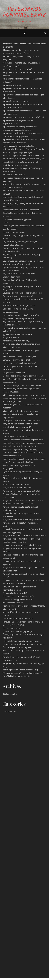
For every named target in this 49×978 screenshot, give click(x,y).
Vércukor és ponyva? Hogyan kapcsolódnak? (22, 673)
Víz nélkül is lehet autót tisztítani (17, 676)
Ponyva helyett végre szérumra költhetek (21, 491)
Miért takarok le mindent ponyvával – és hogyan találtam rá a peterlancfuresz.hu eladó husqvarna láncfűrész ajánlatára (24, 398)
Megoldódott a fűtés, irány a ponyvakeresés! (23, 375)
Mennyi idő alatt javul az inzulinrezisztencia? (22, 385)
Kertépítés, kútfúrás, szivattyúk (17, 340)
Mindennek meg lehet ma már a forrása (20, 411)
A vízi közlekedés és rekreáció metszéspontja (23, 149)
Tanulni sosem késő (11, 628)
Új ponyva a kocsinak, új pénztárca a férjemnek (24, 644)
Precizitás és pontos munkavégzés (18, 596)
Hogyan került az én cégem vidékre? (19, 318)
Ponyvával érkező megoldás (15, 593)
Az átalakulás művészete (14, 174)
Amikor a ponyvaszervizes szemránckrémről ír (23, 155)
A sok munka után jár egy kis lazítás (18, 146)
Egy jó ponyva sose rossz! (24, 733)
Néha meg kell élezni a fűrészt (16, 436)
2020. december (10, 694)
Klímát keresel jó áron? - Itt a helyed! (19, 356)
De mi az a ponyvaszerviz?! (15, 232)
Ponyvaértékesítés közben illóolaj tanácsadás (23, 519)
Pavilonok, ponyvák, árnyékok (16, 484)
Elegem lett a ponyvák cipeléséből (18, 296)
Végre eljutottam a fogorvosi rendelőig (20, 669)
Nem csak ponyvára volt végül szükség (20, 449)
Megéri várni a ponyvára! (14, 372)
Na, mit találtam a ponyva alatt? (17, 427)
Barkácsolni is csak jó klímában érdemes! (21, 209)
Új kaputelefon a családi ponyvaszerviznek (22, 641)
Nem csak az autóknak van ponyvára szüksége (23, 443)
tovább (24, 902)
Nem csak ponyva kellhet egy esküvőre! (20, 446)
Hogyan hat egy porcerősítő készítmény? (21, 315)
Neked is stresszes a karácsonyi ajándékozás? (23, 439)
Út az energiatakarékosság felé (17, 647)
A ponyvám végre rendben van (16, 101)
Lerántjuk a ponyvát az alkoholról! (17, 359)
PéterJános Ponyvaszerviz (24, 12)
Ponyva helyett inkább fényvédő (17, 487)
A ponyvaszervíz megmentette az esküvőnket (23, 117)
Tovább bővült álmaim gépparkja (17, 631)
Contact (6, 222)
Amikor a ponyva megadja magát (17, 152)
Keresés (41, 919)
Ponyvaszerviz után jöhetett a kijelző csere (22, 545)
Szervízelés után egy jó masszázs (18, 618)
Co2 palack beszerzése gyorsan (17, 219)
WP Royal (35, 973)
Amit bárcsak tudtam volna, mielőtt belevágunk (24, 158)
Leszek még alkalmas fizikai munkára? (19, 363)
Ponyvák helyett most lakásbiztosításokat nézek (24, 535)
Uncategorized (9, 711)
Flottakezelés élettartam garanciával (19, 305)
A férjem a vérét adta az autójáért (18, 69)
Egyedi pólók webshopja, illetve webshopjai (22, 292)
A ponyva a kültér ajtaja (13, 85)
